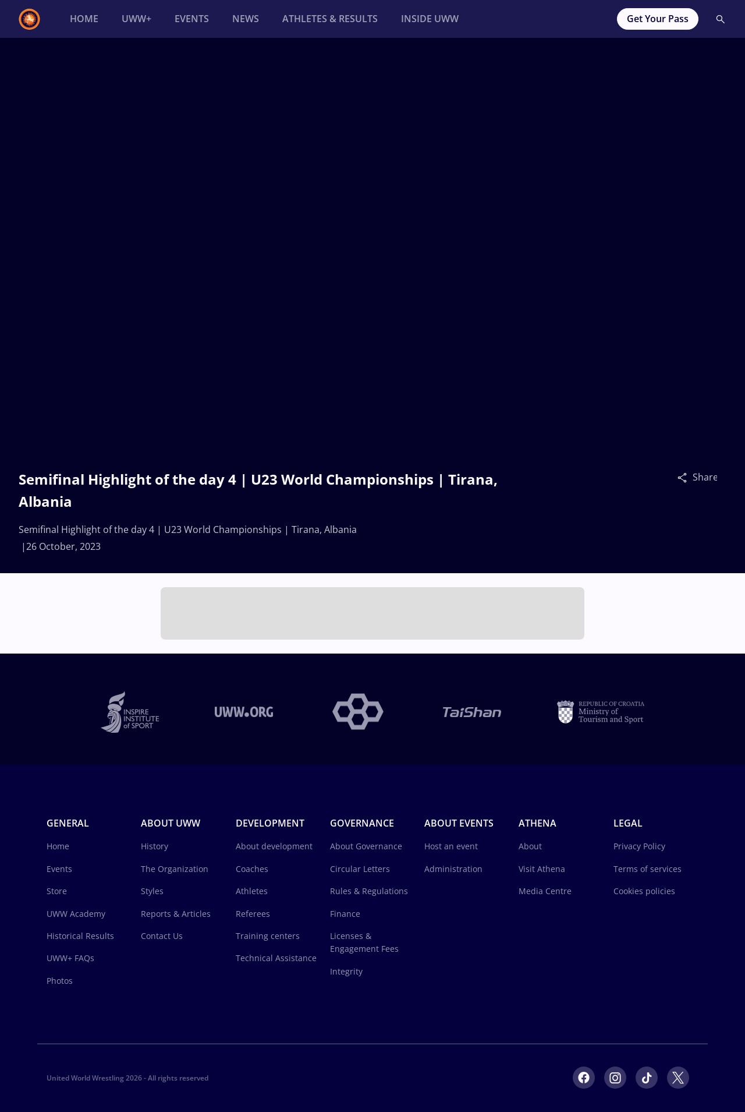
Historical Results (80, 935)
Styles (152, 890)
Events (59, 868)
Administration (453, 868)
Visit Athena (542, 868)
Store (57, 890)
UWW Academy (76, 913)
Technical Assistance (276, 957)
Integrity (346, 971)
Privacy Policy (639, 846)
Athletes (252, 890)
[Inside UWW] (430, 18)
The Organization (174, 868)
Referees (253, 913)
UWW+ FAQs (70, 957)
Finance (345, 913)
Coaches (252, 868)
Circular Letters (360, 868)
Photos (60, 980)
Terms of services (647, 868)
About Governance (366, 846)
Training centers (268, 935)
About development (274, 846)
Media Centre (545, 890)
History (154, 846)
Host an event (451, 846)
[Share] (685, 477)
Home (58, 846)
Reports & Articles (176, 913)
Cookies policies (644, 890)
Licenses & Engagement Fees (364, 942)
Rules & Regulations (369, 890)
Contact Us (162, 935)
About (530, 846)
